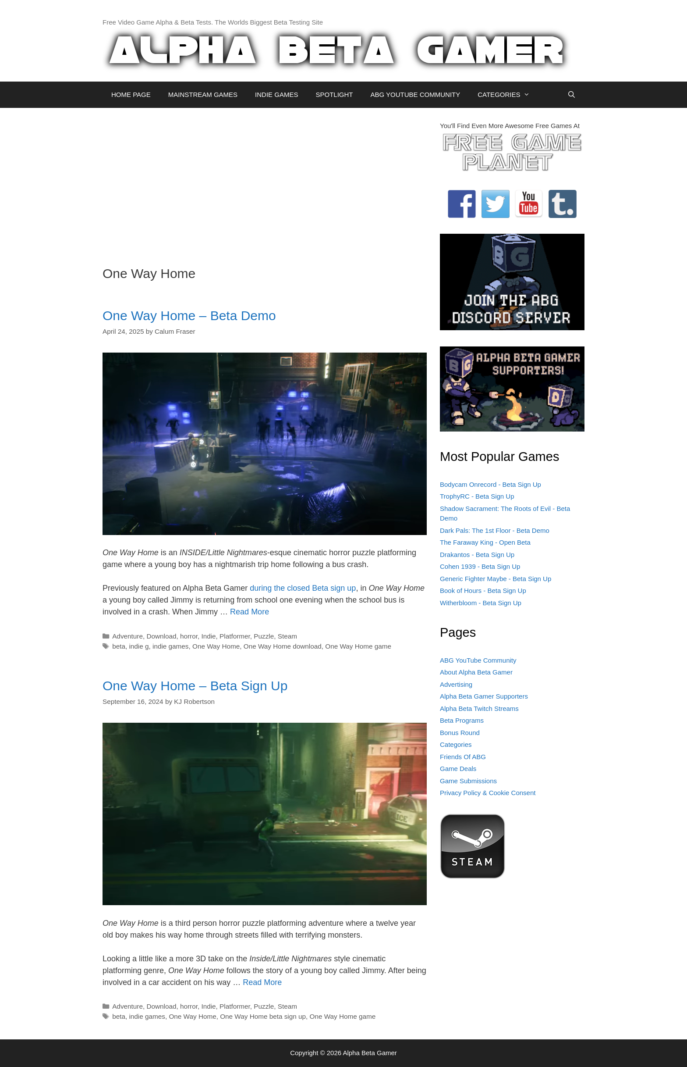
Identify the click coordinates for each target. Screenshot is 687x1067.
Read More (249, 611)
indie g (139, 646)
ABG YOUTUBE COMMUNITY (415, 94)
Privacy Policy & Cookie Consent (487, 792)
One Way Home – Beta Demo (189, 315)
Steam (287, 636)
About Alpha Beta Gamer (476, 672)
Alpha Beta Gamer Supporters (484, 696)
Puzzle (264, 636)
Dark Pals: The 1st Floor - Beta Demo (494, 530)
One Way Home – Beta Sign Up (195, 685)
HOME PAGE (131, 94)
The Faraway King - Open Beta (485, 542)
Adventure (127, 636)
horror (189, 636)
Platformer (235, 636)
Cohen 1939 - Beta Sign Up (480, 566)
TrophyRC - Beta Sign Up (477, 496)
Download (161, 636)
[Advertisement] (265, 182)
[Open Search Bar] (571, 95)
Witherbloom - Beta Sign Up (480, 603)
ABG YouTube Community (478, 660)
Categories (456, 744)
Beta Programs (462, 720)
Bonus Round (460, 732)
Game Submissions (468, 781)
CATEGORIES (508, 95)
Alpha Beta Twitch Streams (479, 708)
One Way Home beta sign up (263, 1016)
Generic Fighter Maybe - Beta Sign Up (495, 578)
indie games (170, 646)
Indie (208, 636)
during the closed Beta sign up (303, 588)
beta (118, 646)
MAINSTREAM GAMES (202, 94)
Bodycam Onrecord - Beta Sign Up (490, 484)
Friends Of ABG (463, 756)
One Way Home (216, 646)
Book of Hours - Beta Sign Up (483, 590)
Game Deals (458, 768)
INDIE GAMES (276, 94)
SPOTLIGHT (334, 94)
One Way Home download (283, 646)
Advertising (456, 684)
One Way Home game (358, 646)
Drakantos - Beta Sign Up (477, 554)
